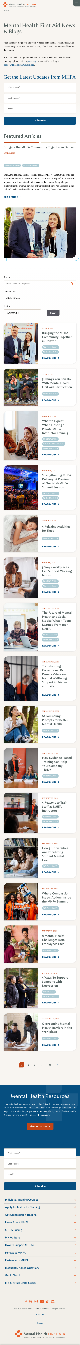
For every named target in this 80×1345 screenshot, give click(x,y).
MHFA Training (50, 352)
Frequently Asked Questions (22, 1268)
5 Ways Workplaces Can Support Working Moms (57, 571)
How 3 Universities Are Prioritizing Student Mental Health (55, 854)
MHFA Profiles (50, 635)
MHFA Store (12, 1237)
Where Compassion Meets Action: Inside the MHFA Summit (56, 898)
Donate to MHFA (15, 1252)
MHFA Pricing (13, 1230)
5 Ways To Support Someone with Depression (55, 982)
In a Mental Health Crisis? (20, 1283)
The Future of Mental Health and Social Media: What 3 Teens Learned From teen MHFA (57, 621)
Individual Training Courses (21, 1199)
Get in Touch (13, 1275)
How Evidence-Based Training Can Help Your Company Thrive (57, 764)
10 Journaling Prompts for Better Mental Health (55, 720)
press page (32, 61)
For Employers (50, 439)
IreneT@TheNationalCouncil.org (19, 65)
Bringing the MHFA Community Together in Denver (57, 337)
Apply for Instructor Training (22, 1207)
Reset (53, 312)
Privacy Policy (40, 1314)
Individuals (49, 992)
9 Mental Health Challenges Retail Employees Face (54, 940)
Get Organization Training (21, 1215)
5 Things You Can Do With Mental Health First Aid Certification (57, 383)
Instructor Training (53, 444)
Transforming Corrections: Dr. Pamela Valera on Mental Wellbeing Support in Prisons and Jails (55, 676)
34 (50, 1064)
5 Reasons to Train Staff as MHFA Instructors (55, 807)
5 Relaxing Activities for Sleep (56, 529)
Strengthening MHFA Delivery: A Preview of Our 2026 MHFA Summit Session (56, 481)
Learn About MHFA (17, 1222)
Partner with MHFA (17, 1260)
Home (6, 11)
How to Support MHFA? (19, 1245)
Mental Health (50, 347)
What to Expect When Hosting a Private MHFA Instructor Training (55, 427)
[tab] (21, 142)
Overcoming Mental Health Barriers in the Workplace (57, 1028)
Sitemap (40, 1323)
